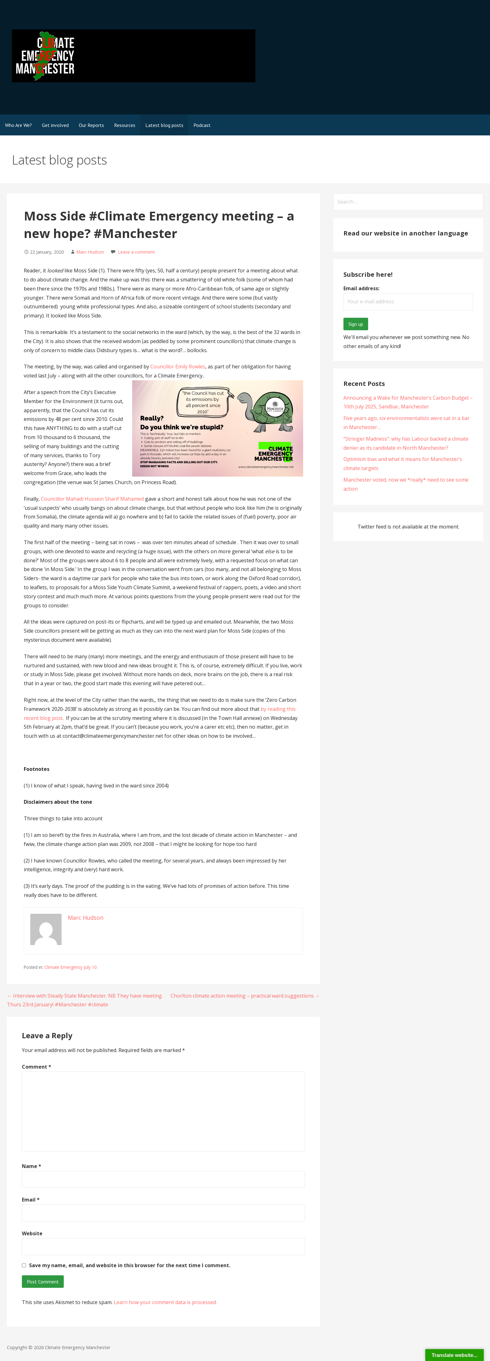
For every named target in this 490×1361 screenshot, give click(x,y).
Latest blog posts (164, 125)
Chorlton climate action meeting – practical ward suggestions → (245, 995)
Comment (36, 1066)
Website (32, 1233)
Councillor (53, 498)
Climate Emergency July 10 (70, 967)
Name (31, 1166)
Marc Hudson (90, 252)
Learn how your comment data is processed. (165, 1302)
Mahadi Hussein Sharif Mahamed (105, 498)
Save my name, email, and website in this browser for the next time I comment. (129, 1265)
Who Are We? (18, 125)
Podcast (202, 125)
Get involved (55, 125)
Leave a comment (136, 252)
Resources (124, 125)
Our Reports (91, 125)
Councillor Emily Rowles (177, 366)
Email (31, 1199)
